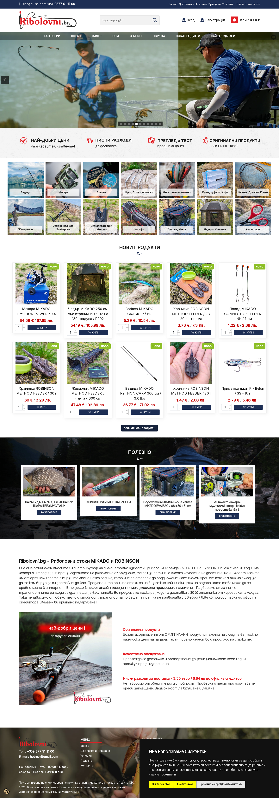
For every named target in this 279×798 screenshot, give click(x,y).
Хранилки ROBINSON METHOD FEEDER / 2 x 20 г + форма (191, 314)
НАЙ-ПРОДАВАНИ (223, 36)
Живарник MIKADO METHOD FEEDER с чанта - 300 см (88, 393)
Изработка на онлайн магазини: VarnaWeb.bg (49, 791)
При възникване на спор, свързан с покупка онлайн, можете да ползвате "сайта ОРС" (77, 782)
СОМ (115, 36)
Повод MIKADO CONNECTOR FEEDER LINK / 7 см (242, 314)
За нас (173, 4)
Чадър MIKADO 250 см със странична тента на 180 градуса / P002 (88, 314)
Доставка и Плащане (193, 4)
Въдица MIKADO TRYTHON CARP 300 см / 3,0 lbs (139, 393)
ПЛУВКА (159, 36)
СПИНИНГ (136, 36)
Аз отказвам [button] (185, 784)
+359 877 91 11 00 (40, 751)
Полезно (240, 4)
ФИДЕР (96, 36)
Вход (191, 20)
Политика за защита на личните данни (85, 787)
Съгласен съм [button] (161, 784)
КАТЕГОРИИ (52, 36)
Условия (227, 4)
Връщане (214, 4)
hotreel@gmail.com (44, 757)
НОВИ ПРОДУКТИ (188, 36)
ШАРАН (76, 36)
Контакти (254, 4)
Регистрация (215, 20)
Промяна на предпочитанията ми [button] (221, 784)
